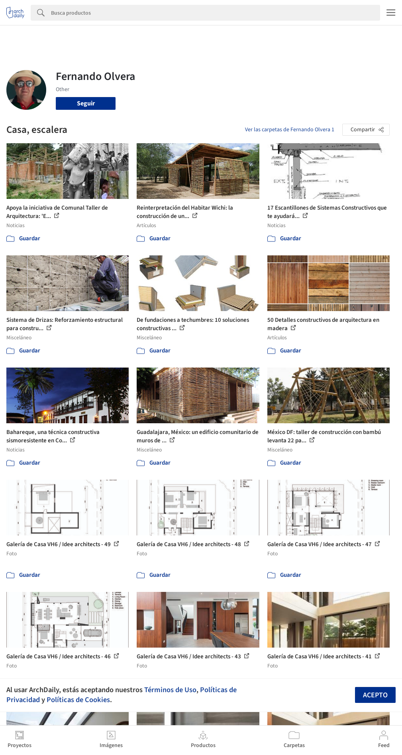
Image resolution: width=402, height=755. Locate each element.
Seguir (86, 103)
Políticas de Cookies (78, 700)
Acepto (375, 695)
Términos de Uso (170, 690)
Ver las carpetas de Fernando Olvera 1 (289, 129)
